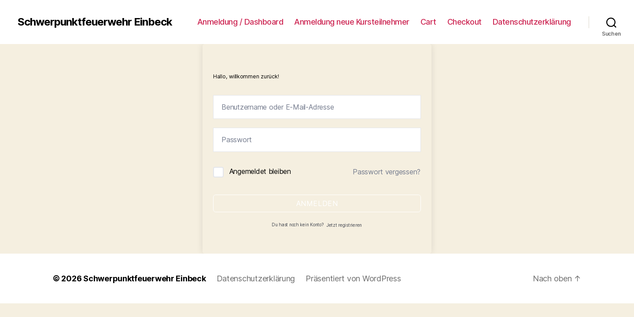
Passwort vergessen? (386, 171)
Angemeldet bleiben (260, 171)
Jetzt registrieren (344, 225)
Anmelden (317, 203)
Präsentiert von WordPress (353, 278)
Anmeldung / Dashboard (240, 21)
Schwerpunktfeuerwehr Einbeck (95, 22)
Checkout (464, 21)
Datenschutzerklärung (532, 21)
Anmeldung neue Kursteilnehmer (351, 21)
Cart (428, 21)
